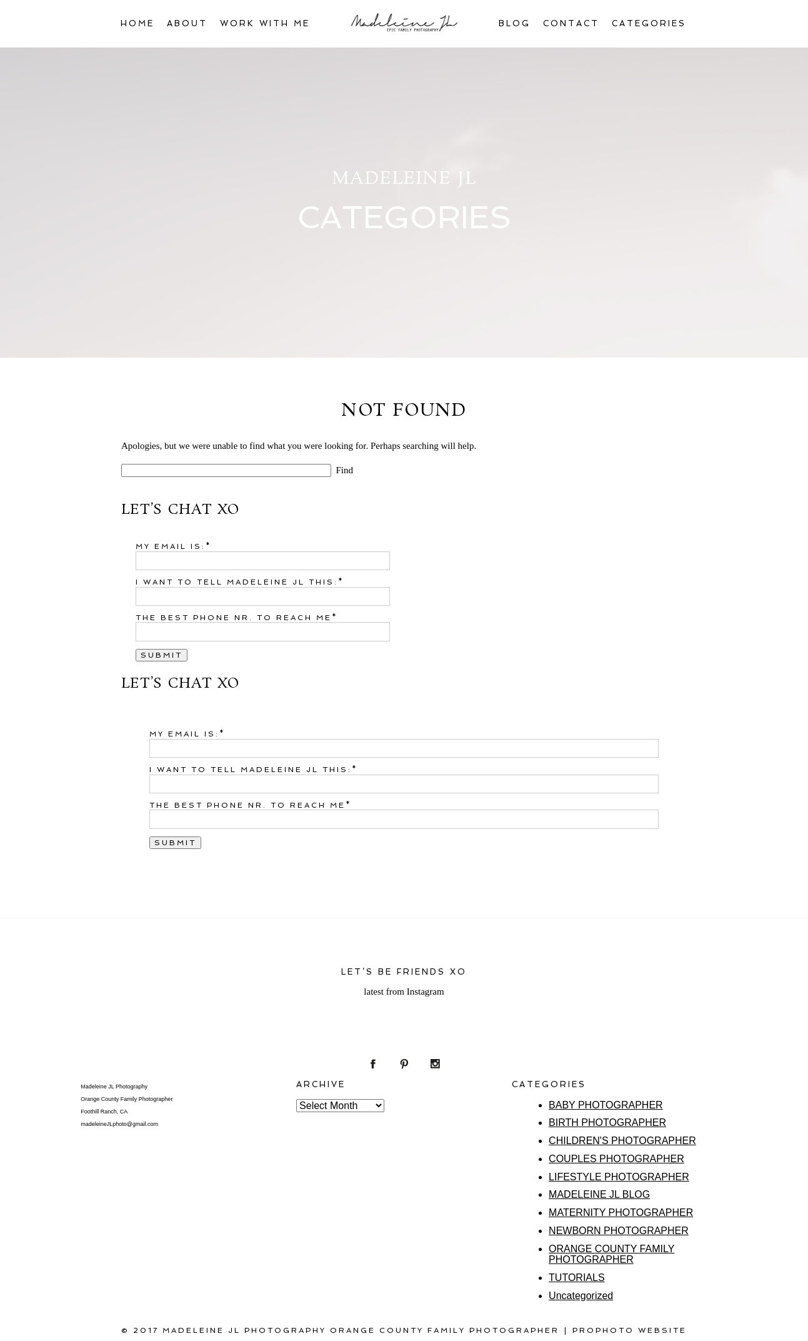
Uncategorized (581, 1295)
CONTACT (571, 23)
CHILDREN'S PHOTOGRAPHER (622, 1140)
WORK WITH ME (265, 23)
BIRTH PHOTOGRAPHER (607, 1122)
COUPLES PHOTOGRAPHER (616, 1158)
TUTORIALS (577, 1277)
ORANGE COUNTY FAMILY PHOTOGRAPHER (611, 1254)
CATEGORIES (649, 23)
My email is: (171, 546)
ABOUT (187, 23)
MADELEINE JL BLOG (599, 1194)
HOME (137, 23)
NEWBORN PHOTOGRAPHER (619, 1230)
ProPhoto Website (629, 1330)
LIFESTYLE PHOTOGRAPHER (619, 1177)
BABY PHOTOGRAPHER (606, 1105)
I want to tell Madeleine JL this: (237, 582)
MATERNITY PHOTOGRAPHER (621, 1212)
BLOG (515, 23)
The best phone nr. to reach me (234, 617)
